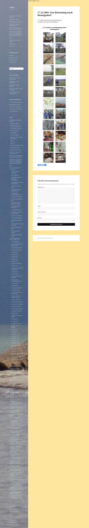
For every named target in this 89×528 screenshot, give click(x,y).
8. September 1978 (15, 351)
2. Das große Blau (15, 175)
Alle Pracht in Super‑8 (14, 19)
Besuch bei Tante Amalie (15, 126)
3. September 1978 (15, 338)
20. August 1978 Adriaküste (17, 304)
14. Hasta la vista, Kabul (16, 215)
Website (39, 217)
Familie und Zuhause (13, 509)
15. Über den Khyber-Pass (16, 218)
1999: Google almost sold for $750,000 (15, 16)
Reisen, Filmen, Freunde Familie (15, 41)
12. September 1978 (15, 362)
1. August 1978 (14, 252)
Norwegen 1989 (14, 377)
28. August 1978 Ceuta (16, 323)
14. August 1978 (14, 285)
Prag (10, 515)
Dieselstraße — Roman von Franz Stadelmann (15, 25)
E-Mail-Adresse (41, 212)
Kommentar (41, 187)
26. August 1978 (14, 319)
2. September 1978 (15, 336)
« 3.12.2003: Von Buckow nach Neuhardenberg (49, 20)
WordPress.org (12, 62)
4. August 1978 (14, 259)
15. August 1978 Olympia (16, 288)
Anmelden (11, 55)
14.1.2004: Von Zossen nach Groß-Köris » (48, 22)
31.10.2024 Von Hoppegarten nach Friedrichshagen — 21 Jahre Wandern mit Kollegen (16, 497)
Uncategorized (12, 520)
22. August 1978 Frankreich (17, 308)
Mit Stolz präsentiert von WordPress (45, 238)
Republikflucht (13, 132)
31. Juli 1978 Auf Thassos (16, 250)
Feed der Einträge (13, 57)
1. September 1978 (15, 334)
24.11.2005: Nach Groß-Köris (16, 477)
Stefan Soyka (12, 104)
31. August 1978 (14, 331)
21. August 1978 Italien (16, 306)
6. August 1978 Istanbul (16, 263)
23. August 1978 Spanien (16, 311)
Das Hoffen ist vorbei (14, 147)
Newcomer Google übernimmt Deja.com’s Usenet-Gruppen (16, 28)
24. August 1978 (14, 313)
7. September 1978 (15, 348)
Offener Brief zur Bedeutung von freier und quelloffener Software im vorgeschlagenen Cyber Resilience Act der (15, 33)
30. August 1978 (14, 329)
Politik (10, 513)
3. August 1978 (14, 256)
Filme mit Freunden (13, 511)
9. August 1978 (14, 271)
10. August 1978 (14, 274)
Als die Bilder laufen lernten (15, 22)
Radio (12, 140)
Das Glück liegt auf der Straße (16, 145)
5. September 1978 (15, 290)
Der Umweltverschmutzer (16, 128)
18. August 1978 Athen (16, 299)
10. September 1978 (15, 357)
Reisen (10, 38)
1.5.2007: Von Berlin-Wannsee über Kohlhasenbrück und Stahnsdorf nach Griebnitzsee (16, 488)
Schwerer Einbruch (14, 130)
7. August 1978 (14, 265)
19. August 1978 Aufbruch (16, 302)
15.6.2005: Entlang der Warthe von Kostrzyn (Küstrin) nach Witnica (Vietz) (16, 462)
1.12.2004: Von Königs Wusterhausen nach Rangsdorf (15, 436)
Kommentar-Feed (13, 60)
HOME (11, 7)
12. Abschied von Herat (16, 209)
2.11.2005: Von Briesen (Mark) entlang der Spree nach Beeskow (16, 474)
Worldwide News (13, 522)
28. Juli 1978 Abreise (15, 242)
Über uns (11, 46)
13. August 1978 (14, 283)
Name (39, 206)
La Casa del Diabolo (14, 135)
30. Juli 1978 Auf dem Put (16, 247)
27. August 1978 (14, 321)
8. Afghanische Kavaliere (16, 196)
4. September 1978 (15, 340)
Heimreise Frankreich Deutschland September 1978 (16, 374)
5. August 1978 (14, 261)
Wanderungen (12, 43)
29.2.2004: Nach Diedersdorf (16, 417)
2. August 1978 (14, 254)
